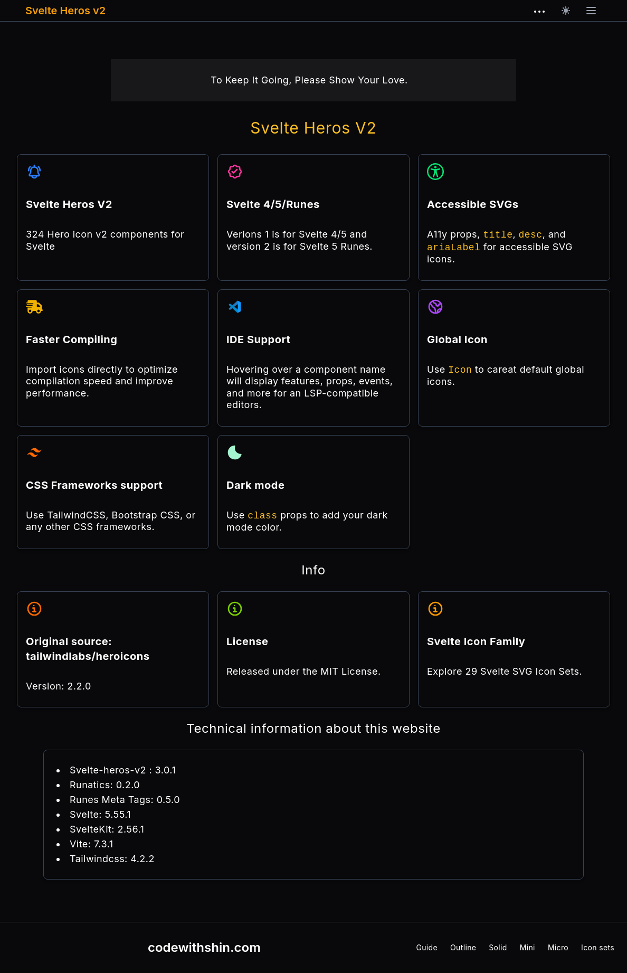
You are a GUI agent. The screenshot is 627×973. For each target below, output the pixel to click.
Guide (427, 947)
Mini (527, 947)
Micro (558, 947)
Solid (498, 947)
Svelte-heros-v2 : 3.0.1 (123, 770)
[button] (591, 10)
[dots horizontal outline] (539, 11)
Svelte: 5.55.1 (100, 814)
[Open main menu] (591, 10)
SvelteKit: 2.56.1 (107, 829)
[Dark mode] (565, 10)
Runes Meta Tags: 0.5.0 (125, 799)
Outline (463, 947)
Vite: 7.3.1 (91, 843)
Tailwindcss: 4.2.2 (112, 858)
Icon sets (597, 947)
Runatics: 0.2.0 (105, 784)
